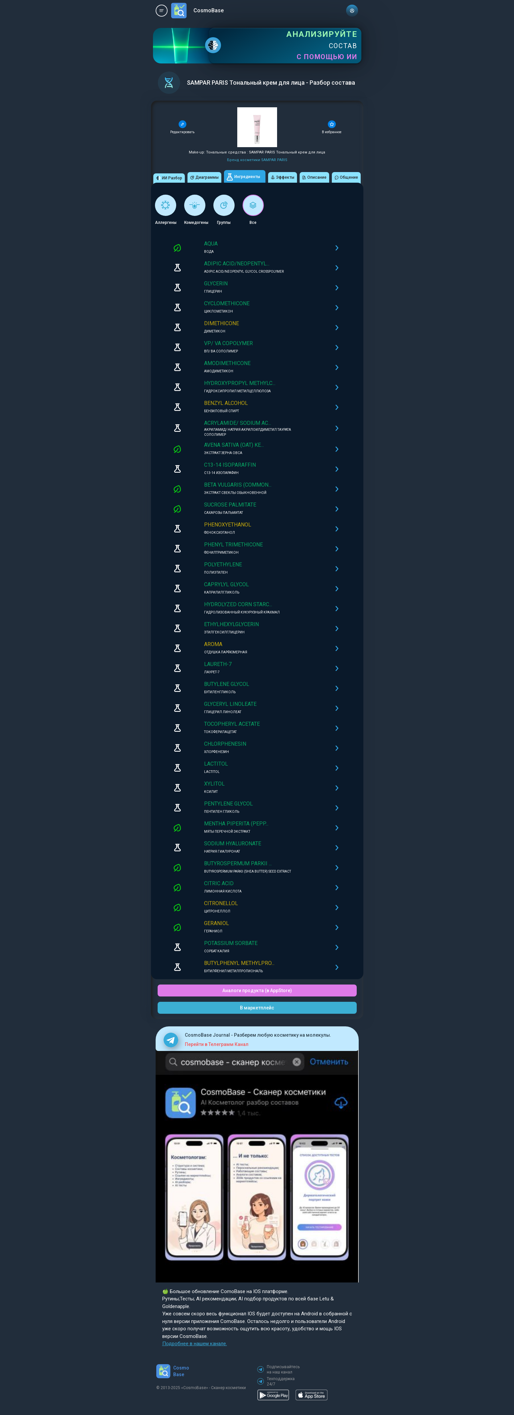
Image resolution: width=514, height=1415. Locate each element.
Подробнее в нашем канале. (194, 1344)
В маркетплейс (257, 1007)
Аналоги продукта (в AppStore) (257, 990)
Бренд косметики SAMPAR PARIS (257, 160)
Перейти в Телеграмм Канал (217, 1044)
